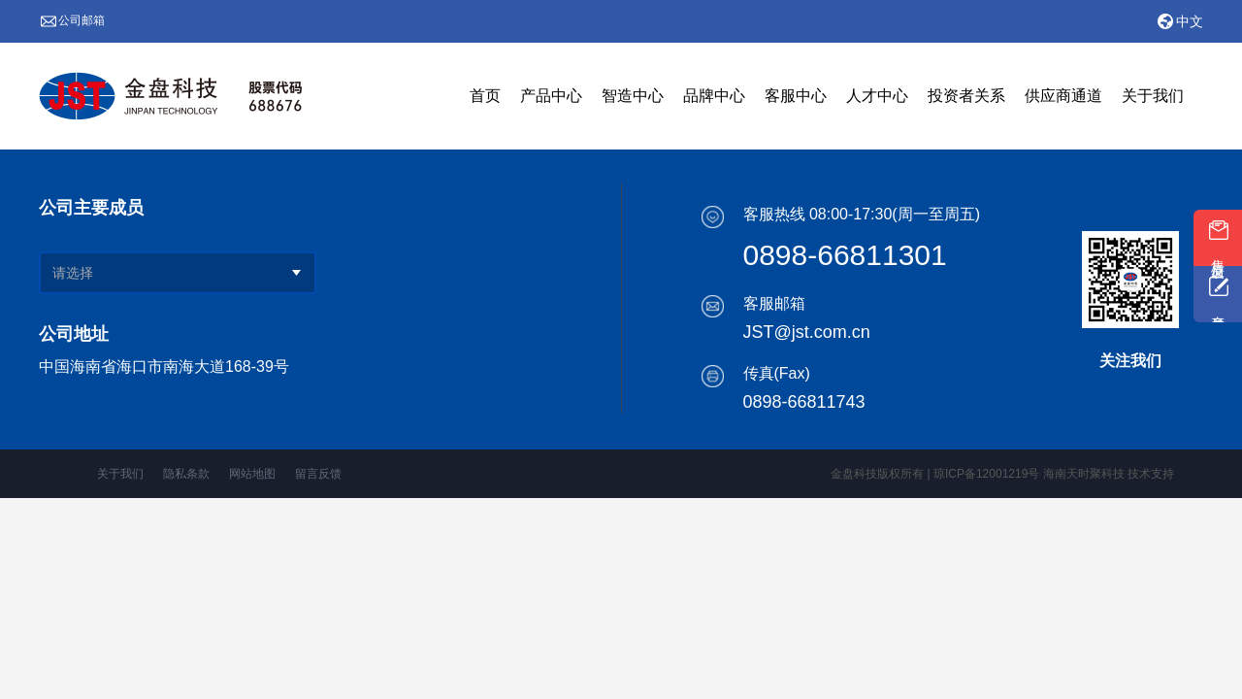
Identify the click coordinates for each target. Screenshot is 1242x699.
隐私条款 (186, 474)
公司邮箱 (81, 20)
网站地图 (252, 474)
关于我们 (120, 474)
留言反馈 (318, 474)
